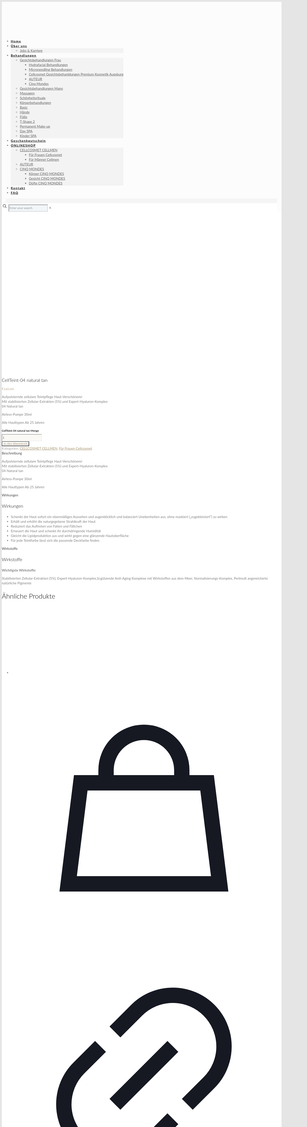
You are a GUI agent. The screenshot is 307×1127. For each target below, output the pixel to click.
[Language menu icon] (4, 201)
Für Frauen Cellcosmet (75, 294)
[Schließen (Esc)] (17, 1119)
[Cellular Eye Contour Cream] (144, 486)
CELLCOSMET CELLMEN (39, 294)
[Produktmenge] (22, 283)
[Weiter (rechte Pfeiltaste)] (8, 1124)
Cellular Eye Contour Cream (144, 1064)
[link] (50, 208)
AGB (22, 1092)
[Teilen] (12, 1119)
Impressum (10, 1092)
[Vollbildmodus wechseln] (8, 1119)
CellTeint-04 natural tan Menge (20, 276)
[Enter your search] (28, 208)
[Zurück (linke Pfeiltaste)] (3, 1124)
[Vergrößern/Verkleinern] (3, 1119)
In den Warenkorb (15, 289)
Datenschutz (35, 1092)
